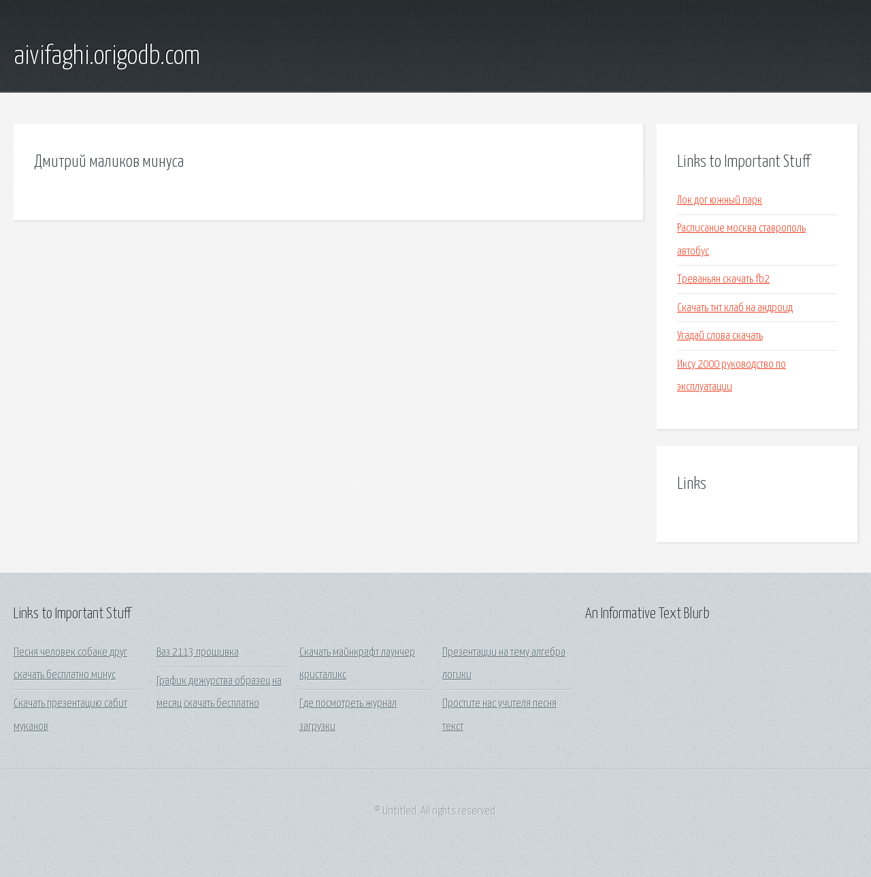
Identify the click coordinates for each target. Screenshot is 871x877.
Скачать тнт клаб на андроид (735, 308)
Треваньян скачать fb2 (723, 279)
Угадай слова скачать (720, 336)
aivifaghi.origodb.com (107, 56)
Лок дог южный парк (719, 200)
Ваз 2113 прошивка (198, 652)
